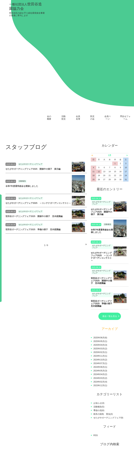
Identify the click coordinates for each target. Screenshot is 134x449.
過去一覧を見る (109, 211)
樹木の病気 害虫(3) (103, 309)
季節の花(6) (98, 305)
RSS (95, 330)
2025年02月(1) (100, 247)
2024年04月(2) (100, 269)
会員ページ (107, 9)
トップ (8, 426)
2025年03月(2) (100, 244)
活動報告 (22, 76)
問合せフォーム (125, 9)
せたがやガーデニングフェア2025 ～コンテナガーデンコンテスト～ (38, 98)
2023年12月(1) (100, 281)
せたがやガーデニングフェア (30, 59)
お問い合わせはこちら (117, 399)
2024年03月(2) (100, 273)
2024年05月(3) (100, 266)
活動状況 (63, 9)
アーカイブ (110, 224)
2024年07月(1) (100, 258)
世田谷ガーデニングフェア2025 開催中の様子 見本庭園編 (34, 111)
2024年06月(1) (100, 262)
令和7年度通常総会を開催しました (21, 81)
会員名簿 (78, 9)
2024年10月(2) (100, 255)
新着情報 (101, 437)
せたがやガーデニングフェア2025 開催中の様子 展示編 (32, 64)
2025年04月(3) (100, 240)
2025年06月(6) (100, 233)
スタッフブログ (86, 437)
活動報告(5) (98, 302)
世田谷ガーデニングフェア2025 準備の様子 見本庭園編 (32, 124)
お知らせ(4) (98, 298)
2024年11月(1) (100, 251)
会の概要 (49, 9)
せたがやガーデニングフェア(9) (108, 313)
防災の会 (92, 9)
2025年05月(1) (100, 236)
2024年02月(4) (100, 277)
